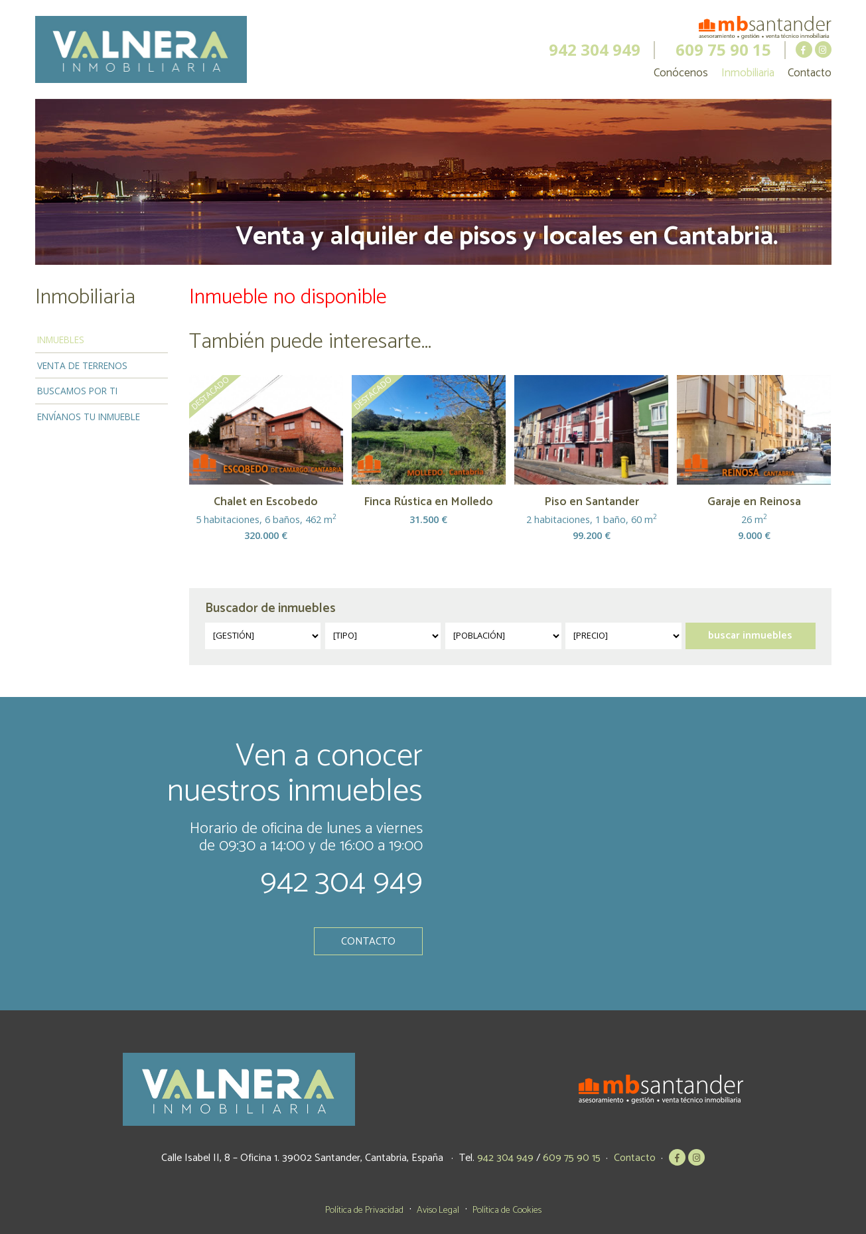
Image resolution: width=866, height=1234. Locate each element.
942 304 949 (594, 49)
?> (263, 636)
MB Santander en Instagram (823, 49)
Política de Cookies (506, 1210)
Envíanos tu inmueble (88, 416)
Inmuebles (60, 339)
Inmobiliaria (747, 73)
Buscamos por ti (77, 390)
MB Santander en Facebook (804, 49)
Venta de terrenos (82, 365)
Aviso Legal (438, 1210)
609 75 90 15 (723, 49)
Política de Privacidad (364, 1210)
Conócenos (681, 73)
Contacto (809, 73)
